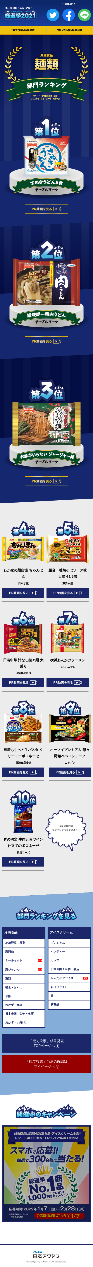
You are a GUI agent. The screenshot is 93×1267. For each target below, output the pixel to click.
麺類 (8, 978)
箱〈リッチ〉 (59, 987)
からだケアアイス (69, 978)
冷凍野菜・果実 (15, 942)
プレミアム (58, 942)
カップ (55, 960)
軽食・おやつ (13, 987)
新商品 (9, 951)
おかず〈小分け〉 (16, 1022)
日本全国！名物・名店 (19, 1013)
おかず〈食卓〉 (15, 1005)
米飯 (8, 996)
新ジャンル (23, 970)
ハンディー (58, 951)
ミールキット (23, 960)
